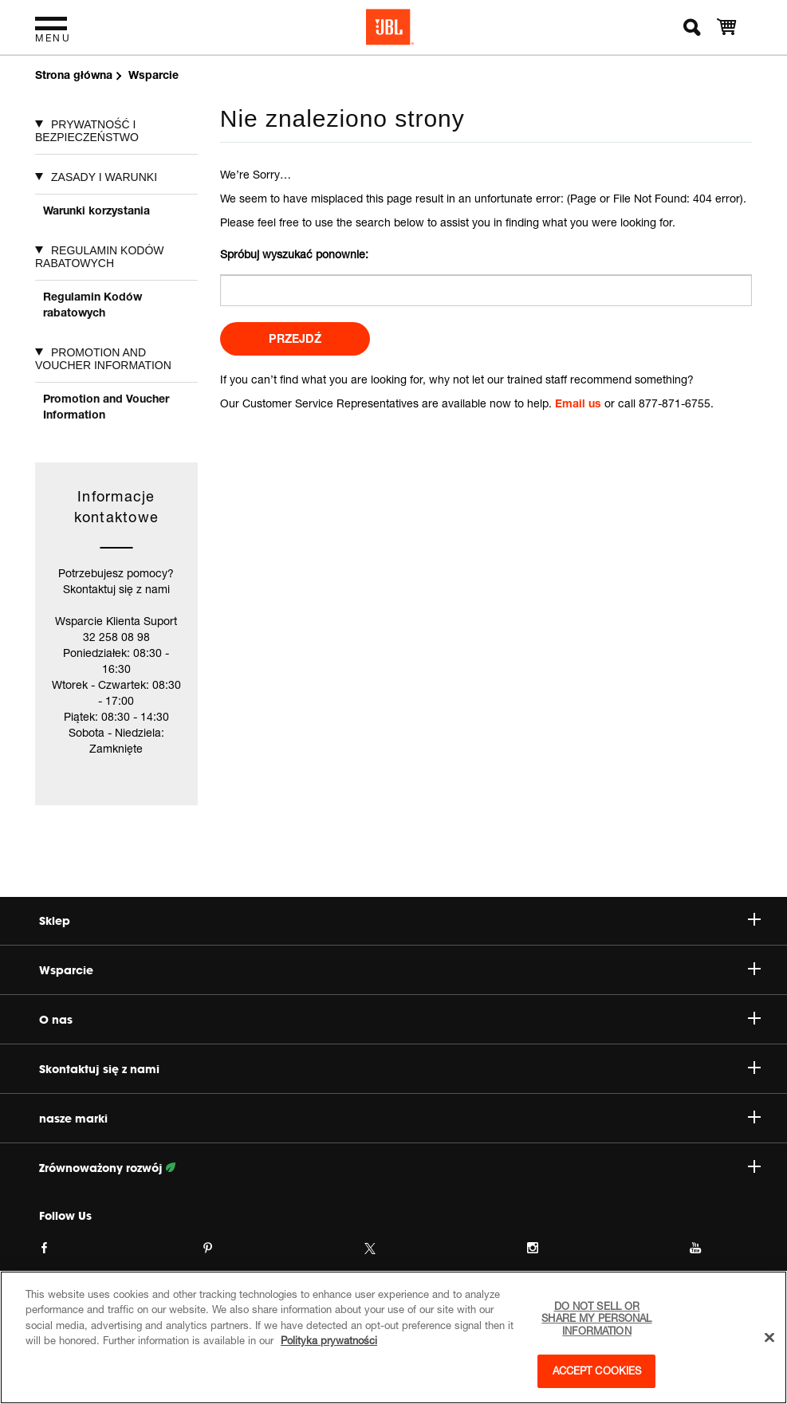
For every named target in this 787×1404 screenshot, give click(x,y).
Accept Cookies (597, 1370)
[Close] (769, 1337)
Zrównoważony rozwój (400, 1168)
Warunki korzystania (96, 210)
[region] (393, 1337)
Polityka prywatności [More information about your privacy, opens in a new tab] (329, 1340)
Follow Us (65, 1216)
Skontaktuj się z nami (400, 1069)
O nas (400, 1020)
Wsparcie (400, 970)
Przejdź (295, 338)
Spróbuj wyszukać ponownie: (294, 254)
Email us (578, 403)
